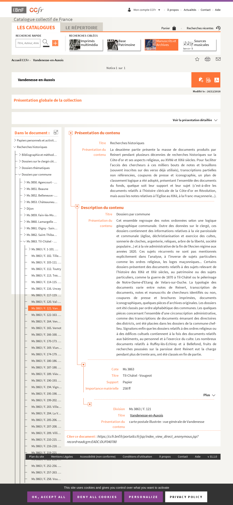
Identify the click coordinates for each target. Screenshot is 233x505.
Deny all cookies (97, 497)
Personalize (143, 497)
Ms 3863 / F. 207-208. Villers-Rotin (46, 426)
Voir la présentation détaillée (192, 120)
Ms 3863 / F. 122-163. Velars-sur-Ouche (46, 315)
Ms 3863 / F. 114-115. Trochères (46, 282)
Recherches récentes (204, 28)
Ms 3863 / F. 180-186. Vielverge (46, 361)
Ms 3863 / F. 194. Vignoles (46, 387)
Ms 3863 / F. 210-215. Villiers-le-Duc (46, 439)
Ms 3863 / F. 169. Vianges (46, 348)
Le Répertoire (81, 27)
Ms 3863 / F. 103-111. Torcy (46, 262)
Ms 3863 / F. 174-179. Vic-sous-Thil (46, 354)
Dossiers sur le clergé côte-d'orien (39, 161)
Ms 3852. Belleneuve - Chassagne (42, 195)
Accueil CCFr (20, 60)
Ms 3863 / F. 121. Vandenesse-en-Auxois (46, 308)
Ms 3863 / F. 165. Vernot (46, 328)
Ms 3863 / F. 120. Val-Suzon (46, 302)
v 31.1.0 (212, 456)
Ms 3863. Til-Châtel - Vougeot (42, 241)
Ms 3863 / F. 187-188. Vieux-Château (46, 367)
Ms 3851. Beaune (37, 189)
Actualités (190, 10)
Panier (168, 28)
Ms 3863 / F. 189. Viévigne (46, 374)
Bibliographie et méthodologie (39, 155)
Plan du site (36, 456)
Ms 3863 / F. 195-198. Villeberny (46, 394)
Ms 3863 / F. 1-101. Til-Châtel (44, 249)
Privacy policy (186, 497)
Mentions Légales (62, 456)
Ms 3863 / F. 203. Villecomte (46, 407)
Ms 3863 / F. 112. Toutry (46, 269)
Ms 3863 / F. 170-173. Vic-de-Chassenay (46, 341)
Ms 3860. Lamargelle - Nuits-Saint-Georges (42, 222)
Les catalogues (36, 27)
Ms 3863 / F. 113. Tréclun (46, 275)
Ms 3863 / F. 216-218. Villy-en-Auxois (46, 446)
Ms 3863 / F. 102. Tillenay (46, 256)
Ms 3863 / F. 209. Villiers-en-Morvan (46, 433)
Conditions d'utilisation (137, 456)
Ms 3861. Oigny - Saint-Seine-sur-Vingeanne (42, 228)
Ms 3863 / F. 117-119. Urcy (46, 295)
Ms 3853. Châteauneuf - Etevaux (42, 202)
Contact (206, 10)
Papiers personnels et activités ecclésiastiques (37, 140)
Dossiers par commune (36, 174)
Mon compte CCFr (148, 10)
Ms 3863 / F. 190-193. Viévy (46, 380)
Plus (206, 395)
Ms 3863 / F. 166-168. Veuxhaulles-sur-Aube (46, 334)
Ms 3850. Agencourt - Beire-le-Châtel (42, 182)
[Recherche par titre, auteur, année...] (28, 43)
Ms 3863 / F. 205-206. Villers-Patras (46, 420)
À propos (173, 10)
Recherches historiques (32, 147)
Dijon (30, 208)
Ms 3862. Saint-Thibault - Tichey (42, 235)
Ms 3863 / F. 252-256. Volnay (46, 466)
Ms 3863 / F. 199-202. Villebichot (46, 400)
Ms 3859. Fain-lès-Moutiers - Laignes (42, 215)
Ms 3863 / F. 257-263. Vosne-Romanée (46, 472)
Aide (218, 10)
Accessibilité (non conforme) (98, 456)
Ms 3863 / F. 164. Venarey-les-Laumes (46, 321)
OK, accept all (49, 497)
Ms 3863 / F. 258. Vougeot (46, 479)
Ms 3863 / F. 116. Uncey (46, 288)
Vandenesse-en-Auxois (48, 60)
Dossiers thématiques (36, 168)
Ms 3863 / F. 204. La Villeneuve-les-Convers (46, 413)
